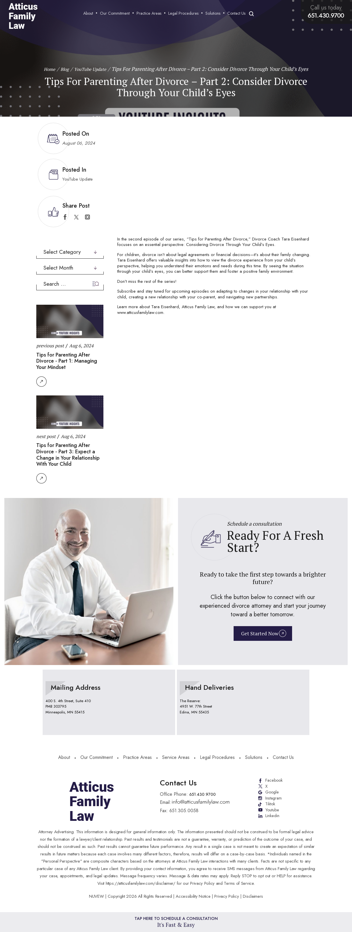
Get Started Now (259, 635)
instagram (87, 217)
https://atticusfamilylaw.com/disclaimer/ (140, 883)
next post (46, 436)
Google (271, 793)
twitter (76, 217)
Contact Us (237, 13)
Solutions (214, 13)
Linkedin (272, 818)
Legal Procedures (184, 13)
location (109, 702)
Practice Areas (150, 13)
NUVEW (96, 896)
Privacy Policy (226, 896)
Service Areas (176, 758)
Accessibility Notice (194, 896)
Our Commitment (116, 13)
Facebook (274, 780)
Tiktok (270, 806)
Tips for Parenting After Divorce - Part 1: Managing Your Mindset (66, 361)
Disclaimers (253, 896)
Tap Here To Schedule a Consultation (176, 921)
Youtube (272, 812)
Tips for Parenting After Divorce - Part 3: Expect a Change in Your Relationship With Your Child (68, 455)
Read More (41, 381)
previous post (50, 345)
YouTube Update (77, 179)
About (89, 13)
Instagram (273, 799)
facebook (65, 217)
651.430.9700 (327, 15)
